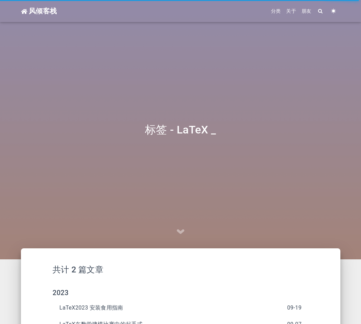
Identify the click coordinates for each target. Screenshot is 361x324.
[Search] (320, 11)
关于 (291, 11)
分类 (276, 11)
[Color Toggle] (333, 11)
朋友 (307, 11)
